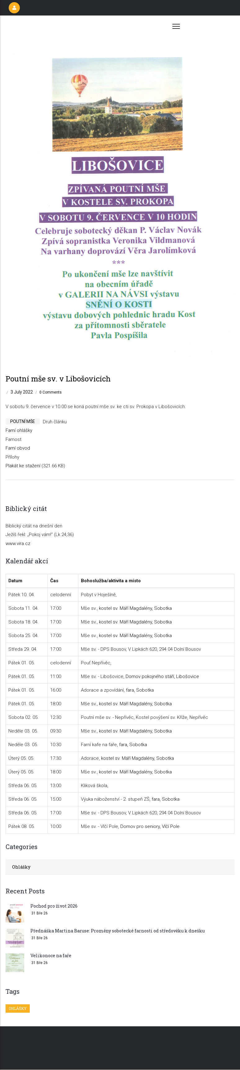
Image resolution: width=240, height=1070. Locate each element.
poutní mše (22, 421)
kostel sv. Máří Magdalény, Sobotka (135, 608)
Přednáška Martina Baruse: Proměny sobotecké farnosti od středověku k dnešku (117, 931)
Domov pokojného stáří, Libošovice (162, 676)
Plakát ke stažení (23, 466)
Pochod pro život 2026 (54, 906)
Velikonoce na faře (50, 955)
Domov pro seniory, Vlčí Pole (150, 826)
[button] (120, 41)
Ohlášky (21, 867)
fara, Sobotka (140, 690)
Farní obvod (18, 448)
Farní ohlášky (19, 430)
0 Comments (50, 392)
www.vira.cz (18, 543)
